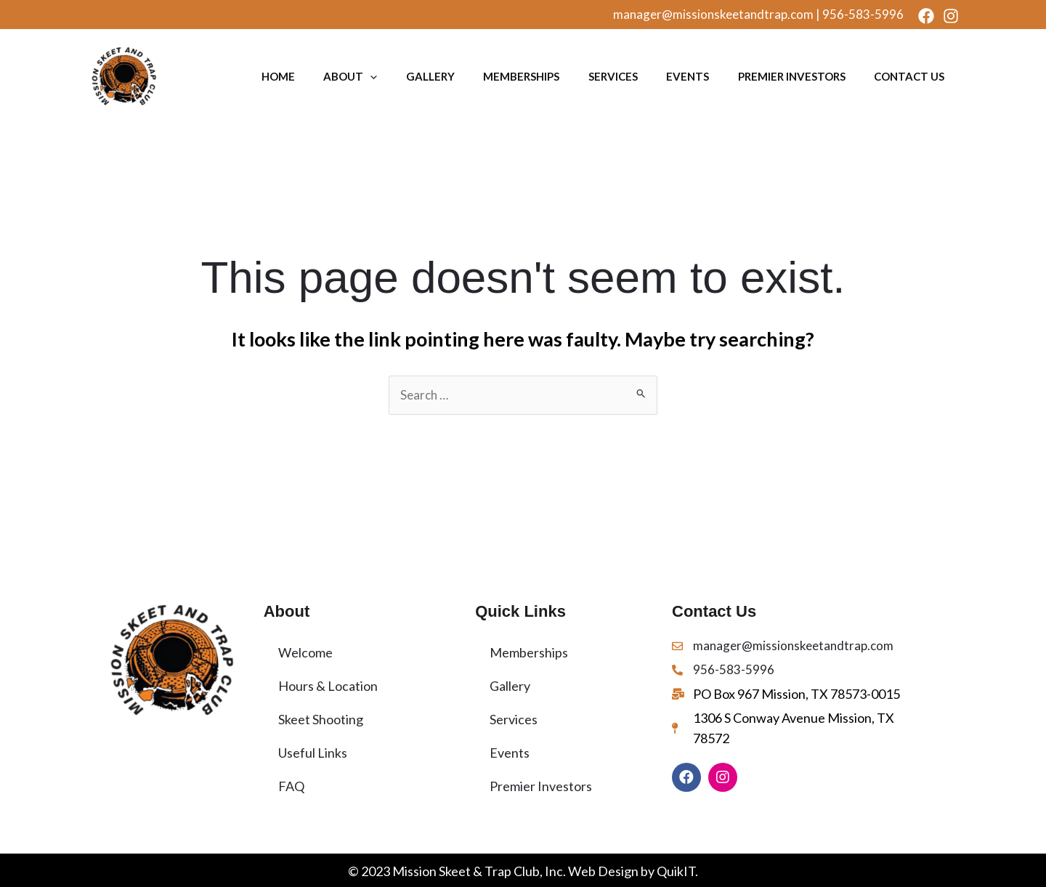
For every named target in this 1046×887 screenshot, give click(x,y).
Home (308, 76)
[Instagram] (951, 16)
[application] (396, 76)
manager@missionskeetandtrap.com (713, 14)
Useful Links (312, 753)
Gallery (452, 76)
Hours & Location (328, 686)
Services (627, 76)
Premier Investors (797, 76)
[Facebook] (926, 16)
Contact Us (911, 76)
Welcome (305, 652)
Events (697, 76)
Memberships (539, 76)
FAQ (291, 786)
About (376, 76)
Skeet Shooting (320, 719)
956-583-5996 (863, 14)
